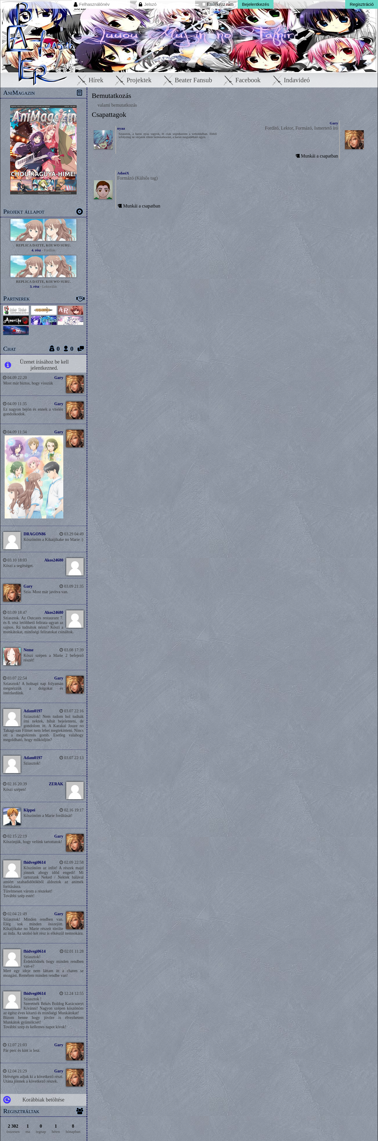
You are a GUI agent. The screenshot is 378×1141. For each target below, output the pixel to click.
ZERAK (56, 784)
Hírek (89, 80)
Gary (58, 377)
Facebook (241, 80)
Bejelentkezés (255, 4)
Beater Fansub (186, 80)
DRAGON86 (35, 534)
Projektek (132, 80)
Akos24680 (53, 560)
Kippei (29, 810)
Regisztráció (362, 4)
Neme (28, 650)
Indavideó (290, 80)
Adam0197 (33, 711)
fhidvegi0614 (35, 862)
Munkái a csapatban (316, 155)
